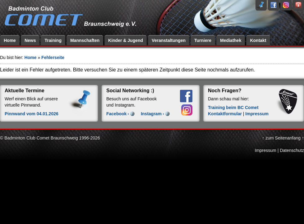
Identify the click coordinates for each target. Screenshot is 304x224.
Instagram (151, 113)
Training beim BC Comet (233, 107)
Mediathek (230, 40)
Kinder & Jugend (125, 40)
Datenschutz (292, 150)
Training (52, 40)
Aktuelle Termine (24, 90)
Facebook (116, 113)
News (30, 40)
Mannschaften (84, 40)
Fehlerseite (52, 57)
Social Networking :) (130, 90)
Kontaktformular (225, 113)
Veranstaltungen (169, 40)
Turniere (202, 40)
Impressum (257, 113)
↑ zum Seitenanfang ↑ (283, 137)
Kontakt (258, 40)
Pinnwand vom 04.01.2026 (31, 113)
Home (10, 40)
